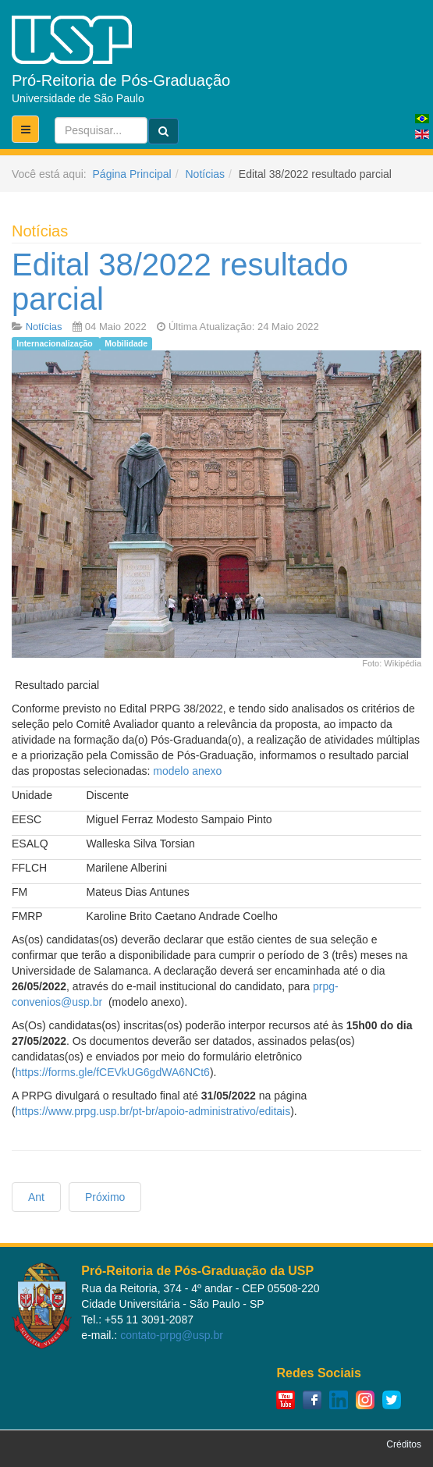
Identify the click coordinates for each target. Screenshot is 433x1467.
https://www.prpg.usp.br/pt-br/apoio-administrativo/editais (153, 1111)
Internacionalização (55, 343)
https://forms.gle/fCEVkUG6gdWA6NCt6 (113, 1072)
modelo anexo (187, 771)
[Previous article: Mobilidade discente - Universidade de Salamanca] (36, 1197)
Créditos (403, 1444)
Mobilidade (126, 343)
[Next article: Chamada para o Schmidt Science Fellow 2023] (105, 1197)
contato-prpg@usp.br (171, 1335)
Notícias (205, 174)
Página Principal (132, 174)
